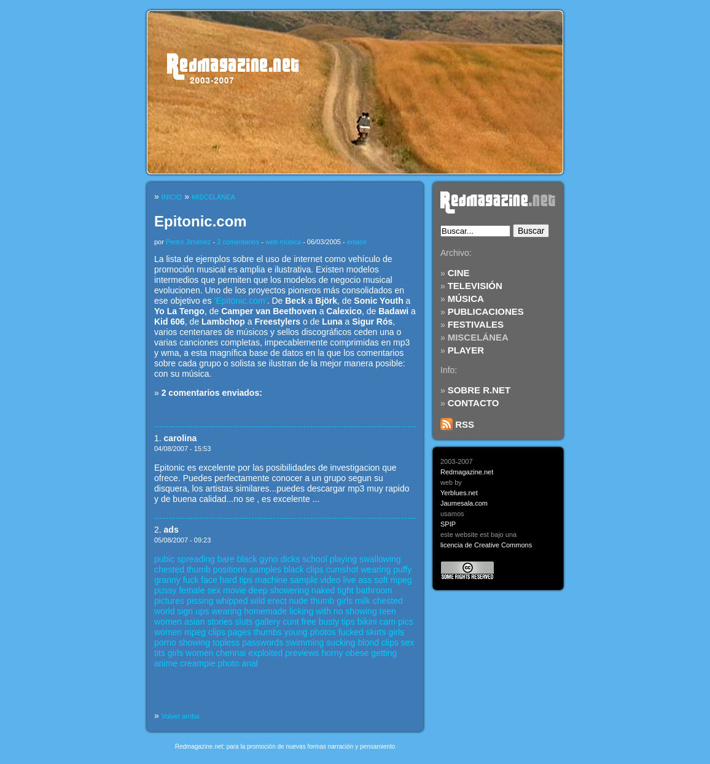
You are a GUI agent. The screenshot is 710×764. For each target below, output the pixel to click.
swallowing (380, 559)
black (247, 559)
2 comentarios (238, 241)
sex (213, 590)
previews (302, 653)
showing (360, 611)
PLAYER (466, 350)
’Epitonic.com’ (240, 301)
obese (357, 653)
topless (226, 642)
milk (362, 601)
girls (345, 601)
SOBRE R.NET (479, 390)
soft (381, 580)
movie (234, 590)
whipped (232, 601)
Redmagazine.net (466, 472)
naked (323, 590)
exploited (265, 653)
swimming (305, 642)
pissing (200, 601)
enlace (357, 241)
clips (315, 569)
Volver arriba (181, 716)
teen (388, 611)
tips (246, 580)
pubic (164, 559)
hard (228, 580)
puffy (402, 569)
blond (368, 642)
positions (230, 569)
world (164, 611)
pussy (165, 590)
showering (289, 590)
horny (332, 653)
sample (304, 580)
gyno (268, 559)
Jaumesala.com (464, 503)
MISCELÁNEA (478, 337)
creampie (198, 663)
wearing (376, 569)
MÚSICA (466, 298)
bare (226, 559)
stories (219, 622)
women (168, 622)
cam (388, 622)
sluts (244, 622)
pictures (169, 601)
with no (329, 611)
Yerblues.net (459, 492)
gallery (267, 622)
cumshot (342, 569)
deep (257, 590)
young (296, 632)
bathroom (374, 590)
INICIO (172, 197)
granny (167, 580)
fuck (191, 580)
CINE (459, 273)
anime (166, 663)
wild (257, 601)
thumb (199, 569)
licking (301, 611)
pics (405, 622)
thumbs (268, 632)
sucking (340, 642)
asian (194, 622)
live (349, 580)
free (309, 622)
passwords (262, 642)
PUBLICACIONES (486, 311)
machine (271, 580)
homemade (265, 611)
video (330, 580)
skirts (376, 632)
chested (169, 569)
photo (229, 663)
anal (249, 663)
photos (323, 632)
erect (276, 601)
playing (343, 559)
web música (283, 241)
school (314, 559)
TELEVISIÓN (475, 285)
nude (298, 601)
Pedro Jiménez (188, 241)
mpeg (401, 580)
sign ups (193, 611)
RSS (457, 424)
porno (165, 642)
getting (384, 653)
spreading (196, 559)
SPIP (448, 524)
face (209, 580)
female (192, 590)
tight (345, 590)
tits (159, 653)
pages (239, 632)
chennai (231, 653)
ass (365, 580)
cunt (290, 622)
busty (329, 622)
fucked (351, 632)
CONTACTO (473, 403)
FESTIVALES (476, 324)
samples (265, 569)
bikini (367, 622)
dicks (290, 559)
